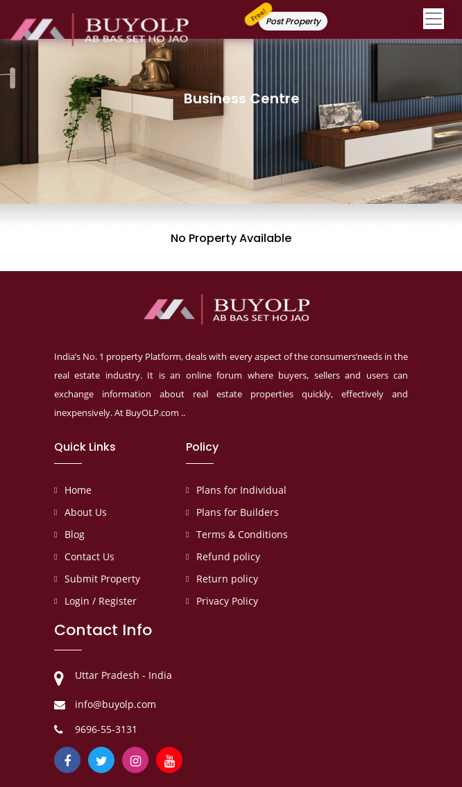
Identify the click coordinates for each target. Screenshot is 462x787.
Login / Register (101, 600)
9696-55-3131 (106, 729)
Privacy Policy (227, 600)
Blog (75, 534)
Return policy (227, 578)
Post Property (293, 21)
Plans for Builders (237, 512)
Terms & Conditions (242, 534)
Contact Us (89, 556)
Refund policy (228, 556)
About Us (86, 512)
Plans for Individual (241, 489)
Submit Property (102, 578)
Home (78, 489)
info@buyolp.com (115, 704)
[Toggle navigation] (433, 21)
